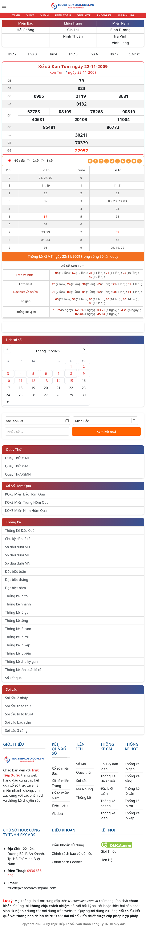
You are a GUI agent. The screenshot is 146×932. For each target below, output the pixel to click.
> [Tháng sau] (84, 351)
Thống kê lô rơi (17, 639)
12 (33, 383)
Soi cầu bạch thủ (18, 725)
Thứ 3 (32, 56)
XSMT (34, 16)
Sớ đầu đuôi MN (17, 565)
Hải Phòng (25, 32)
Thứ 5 (73, 56)
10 (8, 383)
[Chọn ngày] (37, 423)
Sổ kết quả (13, 680)
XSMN (46, 16)
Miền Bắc (25, 26)
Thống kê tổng (16, 623)
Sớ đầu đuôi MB (17, 549)
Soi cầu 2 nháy (16, 700)
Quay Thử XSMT (17, 468)
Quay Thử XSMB (17, 460)
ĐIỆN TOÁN (63, 16)
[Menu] (4, 6)
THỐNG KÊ (100, 16)
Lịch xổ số (14, 342)
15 (71, 383)
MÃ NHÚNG (120, 16)
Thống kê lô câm (18, 631)
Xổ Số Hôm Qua (18, 488)
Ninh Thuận (73, 39)
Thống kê (13, 524)
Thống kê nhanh (18, 606)
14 (58, 383)
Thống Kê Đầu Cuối (20, 533)
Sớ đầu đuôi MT (17, 557)
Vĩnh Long (120, 45)
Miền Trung (73, 26)
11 (21, 383)
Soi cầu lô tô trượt (19, 716)
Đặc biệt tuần (15, 574)
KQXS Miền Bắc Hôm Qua (25, 496)
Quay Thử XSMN (18, 476)
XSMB (22, 16)
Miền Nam (120, 26)
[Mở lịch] (67, 423)
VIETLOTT (82, 16)
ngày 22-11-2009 (82, 75)
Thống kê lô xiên (18, 656)
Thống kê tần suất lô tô (23, 672)
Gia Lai (73, 32)
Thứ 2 (11, 56)
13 (46, 383)
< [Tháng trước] (8, 351)
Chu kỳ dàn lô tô (18, 541)
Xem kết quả (106, 434)
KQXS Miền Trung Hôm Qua (26, 505)
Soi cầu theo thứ (18, 708)
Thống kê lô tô (16, 598)
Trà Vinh (120, 39)
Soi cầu (11, 692)
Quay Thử (14, 452)
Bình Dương (120, 32)
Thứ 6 (93, 56)
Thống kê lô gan (18, 615)
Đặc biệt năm (15, 590)
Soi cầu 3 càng (16, 733)
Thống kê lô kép (17, 647)
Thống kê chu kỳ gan (21, 664)
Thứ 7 (113, 56)
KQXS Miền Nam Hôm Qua (26, 513)
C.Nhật (134, 56)
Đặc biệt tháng (16, 582)
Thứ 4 (52, 56)
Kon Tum (57, 75)
